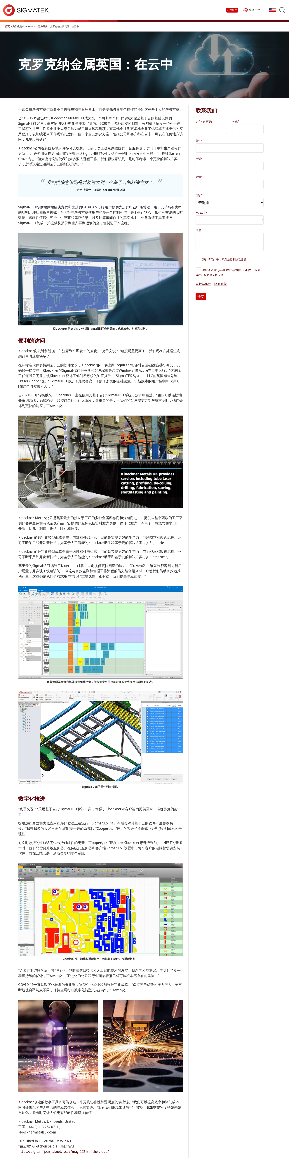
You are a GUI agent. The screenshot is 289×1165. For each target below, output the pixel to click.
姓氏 (235, 121)
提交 (200, 296)
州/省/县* (201, 212)
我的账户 (232, 10)
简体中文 (251, 10)
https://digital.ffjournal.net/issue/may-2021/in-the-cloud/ (63, 1151)
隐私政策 (220, 284)
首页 (7, 26)
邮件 (199, 140)
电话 (199, 159)
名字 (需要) (204, 121)
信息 (198, 230)
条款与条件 (203, 284)
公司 (199, 177)
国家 (199, 195)
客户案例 (43, 26)
